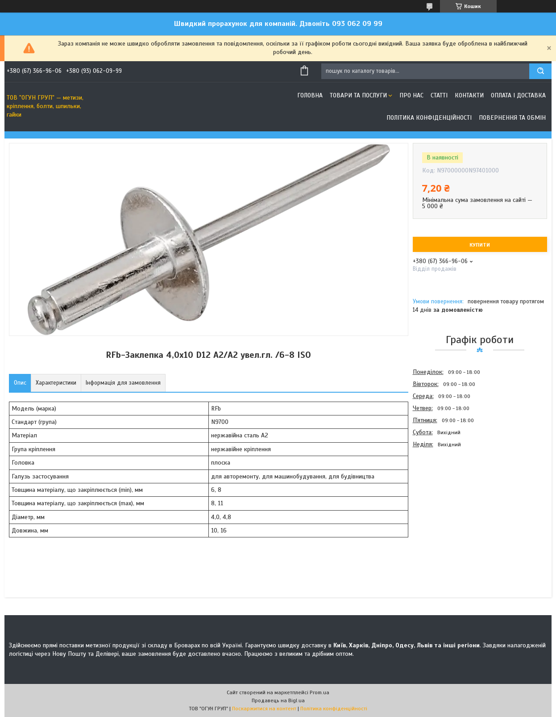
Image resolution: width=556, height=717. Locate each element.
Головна (310, 95)
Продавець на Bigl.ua (278, 700)
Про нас (411, 95)
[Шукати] (540, 71)
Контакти (469, 95)
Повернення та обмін (512, 118)
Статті (439, 95)
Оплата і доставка (518, 95)
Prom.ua (319, 692)
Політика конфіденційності (429, 118)
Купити (479, 245)
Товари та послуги (358, 95)
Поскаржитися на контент (264, 708)
